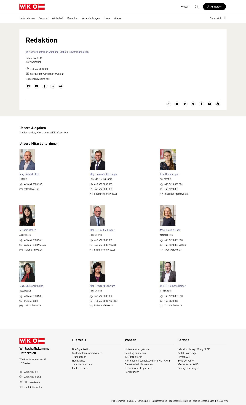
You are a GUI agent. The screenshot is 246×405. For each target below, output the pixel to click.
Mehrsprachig (118, 400)
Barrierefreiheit (159, 400)
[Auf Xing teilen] (193, 103)
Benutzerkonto (186, 360)
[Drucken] (217, 103)
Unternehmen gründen (137, 349)
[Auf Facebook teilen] (201, 103)
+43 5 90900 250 (30, 377)
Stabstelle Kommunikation (74, 51)
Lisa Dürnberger (169, 174)
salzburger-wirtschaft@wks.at (45, 73)
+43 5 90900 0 (28, 372)
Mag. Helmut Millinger (102, 230)
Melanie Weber (27, 230)
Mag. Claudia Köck (170, 230)
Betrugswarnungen (189, 368)
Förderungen (132, 371)
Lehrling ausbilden (135, 353)
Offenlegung (144, 400)
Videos (117, 18)
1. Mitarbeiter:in (133, 356)
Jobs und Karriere (82, 364)
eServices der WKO (188, 364)
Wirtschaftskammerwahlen (87, 353)
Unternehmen (27, 18)
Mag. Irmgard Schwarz (102, 285)
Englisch (131, 400)
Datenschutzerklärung (180, 400)
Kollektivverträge (187, 353)
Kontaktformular (30, 387)
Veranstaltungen (91, 18)
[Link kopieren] (168, 103)
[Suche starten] (196, 6)
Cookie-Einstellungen (203, 400)
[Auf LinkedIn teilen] (185, 103)
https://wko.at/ (29, 382)
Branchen (72, 18)
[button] (218, 18)
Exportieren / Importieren (139, 368)
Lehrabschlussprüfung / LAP (194, 349)
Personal (43, 18)
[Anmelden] (214, 6)
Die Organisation (81, 349)
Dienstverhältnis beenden (139, 364)
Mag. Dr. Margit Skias (31, 285)
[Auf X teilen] (209, 103)
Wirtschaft (58, 18)
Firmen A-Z (184, 356)
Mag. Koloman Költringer (103, 174)
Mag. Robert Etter (29, 174)
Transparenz (79, 356)
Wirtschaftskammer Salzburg (42, 51)
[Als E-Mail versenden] (176, 103)
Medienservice (80, 368)
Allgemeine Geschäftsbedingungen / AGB (147, 360)
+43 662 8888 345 (37, 68)
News (107, 18)
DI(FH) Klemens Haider (173, 285)
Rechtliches (78, 360)
